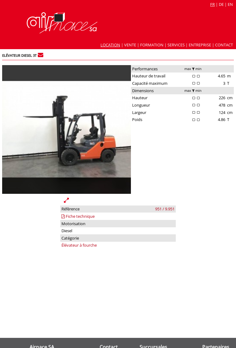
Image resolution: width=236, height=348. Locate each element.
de (221, 4)
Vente (130, 45)
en (230, 4)
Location (110, 45)
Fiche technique (78, 216)
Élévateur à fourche (79, 245)
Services (176, 45)
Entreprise (200, 45)
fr (212, 4)
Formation (151, 45)
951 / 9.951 (165, 209)
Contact (224, 45)
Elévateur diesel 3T (19, 55)
